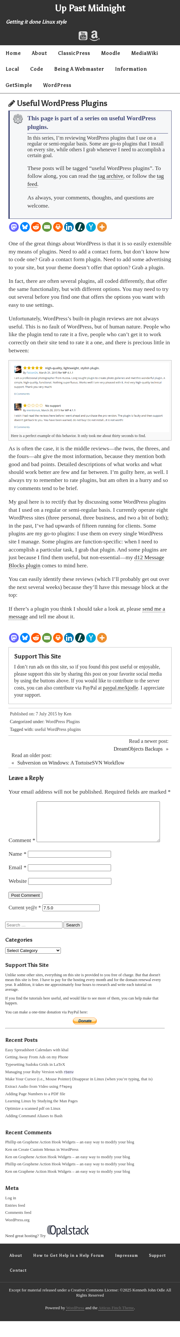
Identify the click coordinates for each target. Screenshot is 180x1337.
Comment (21, 805)
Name (17, 869)
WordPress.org (17, 1236)
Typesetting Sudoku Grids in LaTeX (35, 1080)
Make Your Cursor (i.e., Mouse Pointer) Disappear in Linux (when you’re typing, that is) (78, 1095)
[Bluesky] (25, 227)
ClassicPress (74, 53)
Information (131, 69)
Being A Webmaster (79, 69)
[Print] (58, 227)
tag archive (110, 176)
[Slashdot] (80, 227)
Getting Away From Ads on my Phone (36, 1073)
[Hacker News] (91, 227)
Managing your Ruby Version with (39, 1087)
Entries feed (15, 1221)
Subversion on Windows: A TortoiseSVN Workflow (70, 762)
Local (12, 69)
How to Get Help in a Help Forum (68, 1271)
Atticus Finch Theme (116, 1323)
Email (17, 883)
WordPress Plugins (63, 721)
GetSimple (19, 85)
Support (157, 1271)
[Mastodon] (14, 227)
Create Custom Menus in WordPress (48, 1165)
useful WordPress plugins (58, 729)
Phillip (10, 1158)
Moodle (110, 53)
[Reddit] (36, 227)
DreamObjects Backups (138, 749)
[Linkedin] (69, 227)
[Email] (47, 227)
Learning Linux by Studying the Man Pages (41, 1117)
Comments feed (18, 1228)
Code (36, 69)
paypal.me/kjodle (120, 687)
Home (13, 53)
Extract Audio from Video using (38, 1102)
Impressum (126, 1271)
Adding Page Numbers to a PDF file (35, 1109)
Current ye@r (24, 923)
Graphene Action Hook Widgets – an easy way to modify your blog (78, 1158)
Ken (67, 713)
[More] (102, 227)
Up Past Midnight (90, 8)
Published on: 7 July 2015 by (36, 713)
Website (17, 896)
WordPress (57, 85)
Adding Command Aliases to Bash (33, 1131)
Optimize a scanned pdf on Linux (33, 1124)
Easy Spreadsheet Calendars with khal (36, 1065)
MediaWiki (144, 53)
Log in (10, 1214)
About (39, 53)
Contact (18, 1286)
